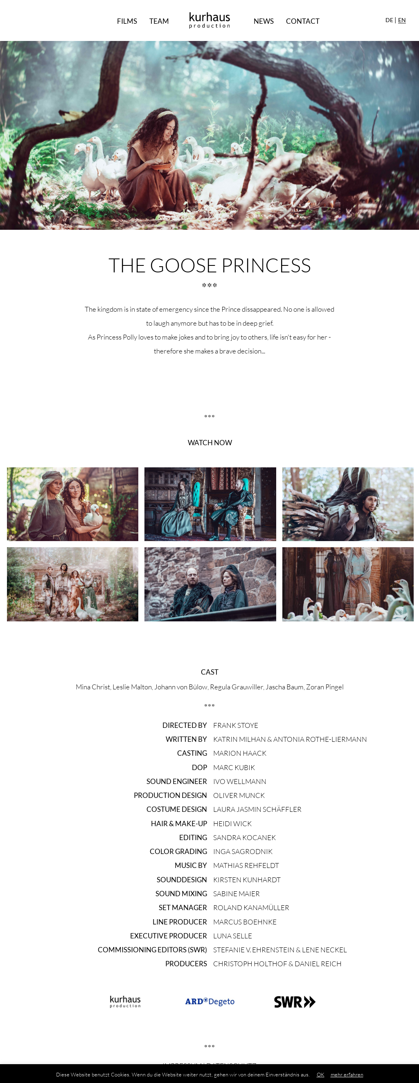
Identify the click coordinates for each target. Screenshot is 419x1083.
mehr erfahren (347, 1074)
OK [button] (320, 1074)
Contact (303, 21)
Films (127, 21)
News (264, 21)
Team (159, 21)
